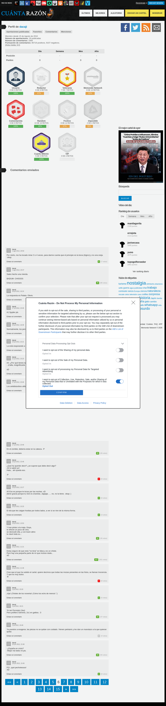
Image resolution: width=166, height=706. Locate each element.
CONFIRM (61, 392)
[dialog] (83, 353)
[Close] (134, 303)
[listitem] (83, 343)
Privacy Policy (99, 403)
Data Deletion (66, 403)
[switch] (120, 350)
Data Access (83, 403)
